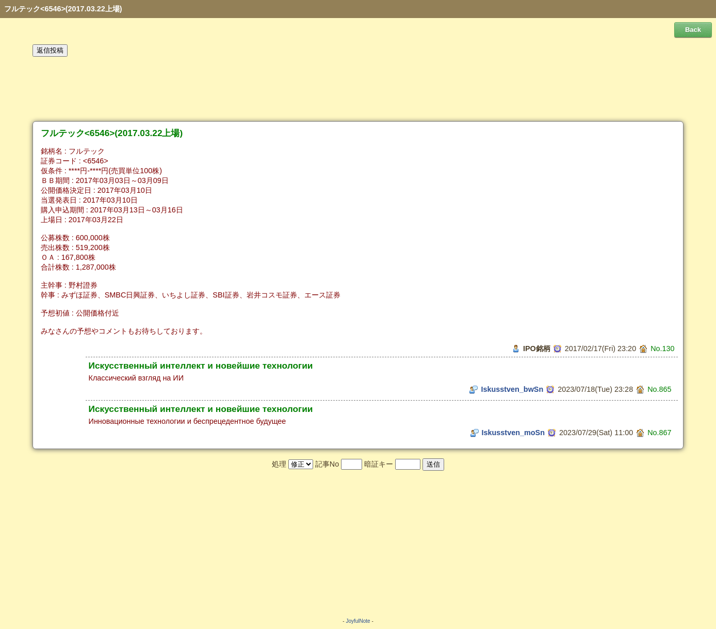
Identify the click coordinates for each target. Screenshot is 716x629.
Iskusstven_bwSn (512, 389)
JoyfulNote (358, 621)
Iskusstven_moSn (513, 432)
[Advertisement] (358, 89)
